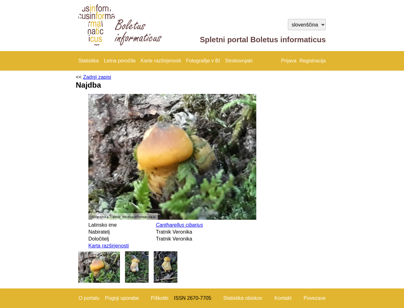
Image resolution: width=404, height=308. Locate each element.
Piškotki (159, 298)
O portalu (89, 298)
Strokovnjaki (238, 60)
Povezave (315, 298)
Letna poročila (120, 60)
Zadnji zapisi (97, 77)
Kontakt (283, 298)
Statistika (88, 60)
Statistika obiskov (242, 298)
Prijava (289, 60)
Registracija (312, 60)
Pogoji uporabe (122, 298)
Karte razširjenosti (160, 60)
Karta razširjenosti (108, 245)
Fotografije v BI (203, 60)
